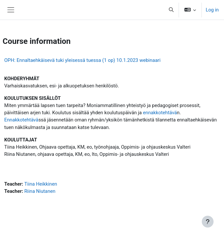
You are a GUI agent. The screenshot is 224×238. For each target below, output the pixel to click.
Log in (212, 10)
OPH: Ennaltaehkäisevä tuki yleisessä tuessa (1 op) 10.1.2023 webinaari (82, 60)
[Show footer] (208, 222)
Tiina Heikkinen (40, 184)
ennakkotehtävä (160, 113)
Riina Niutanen (39, 191)
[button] (171, 10)
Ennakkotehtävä (21, 120)
